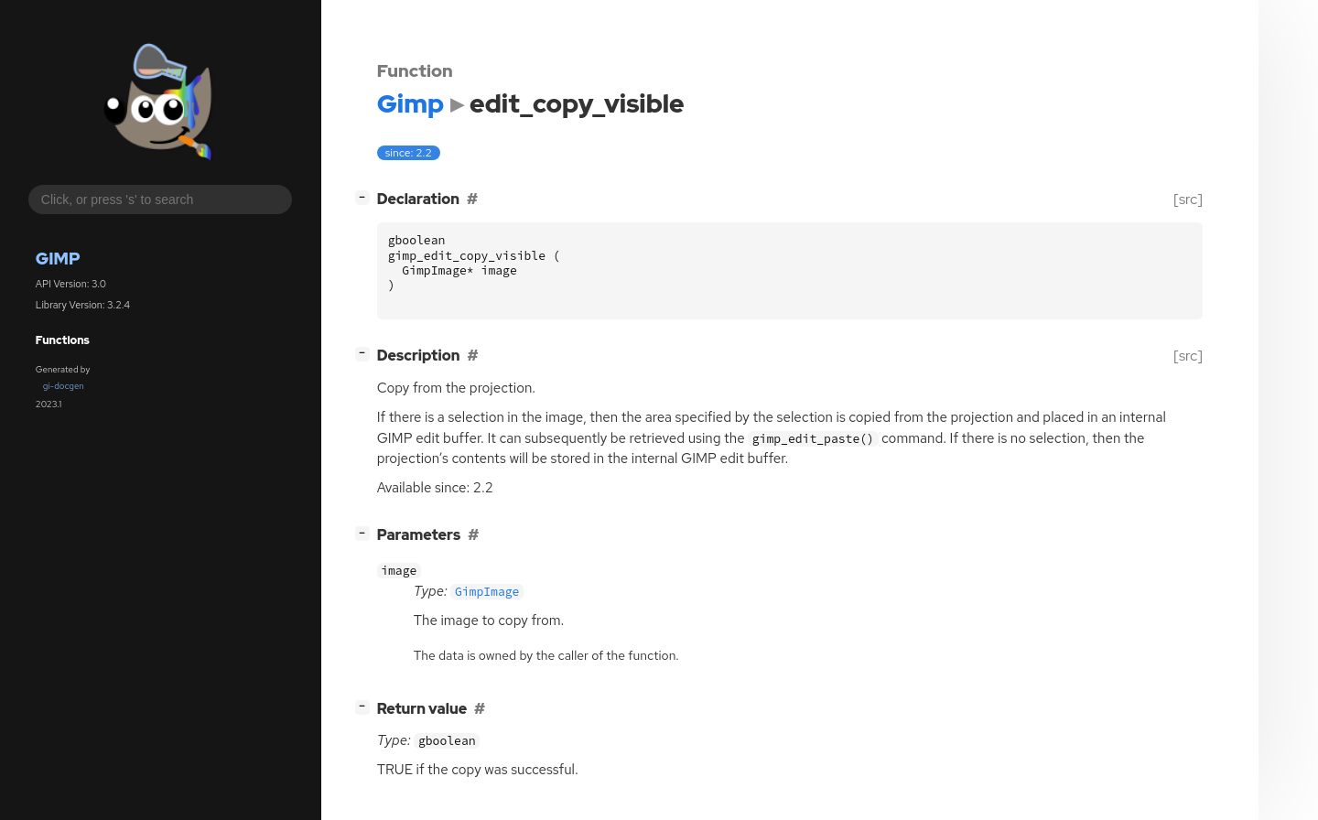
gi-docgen (63, 386)
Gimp (58, 258)
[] (365, 197)
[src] (1187, 199)
